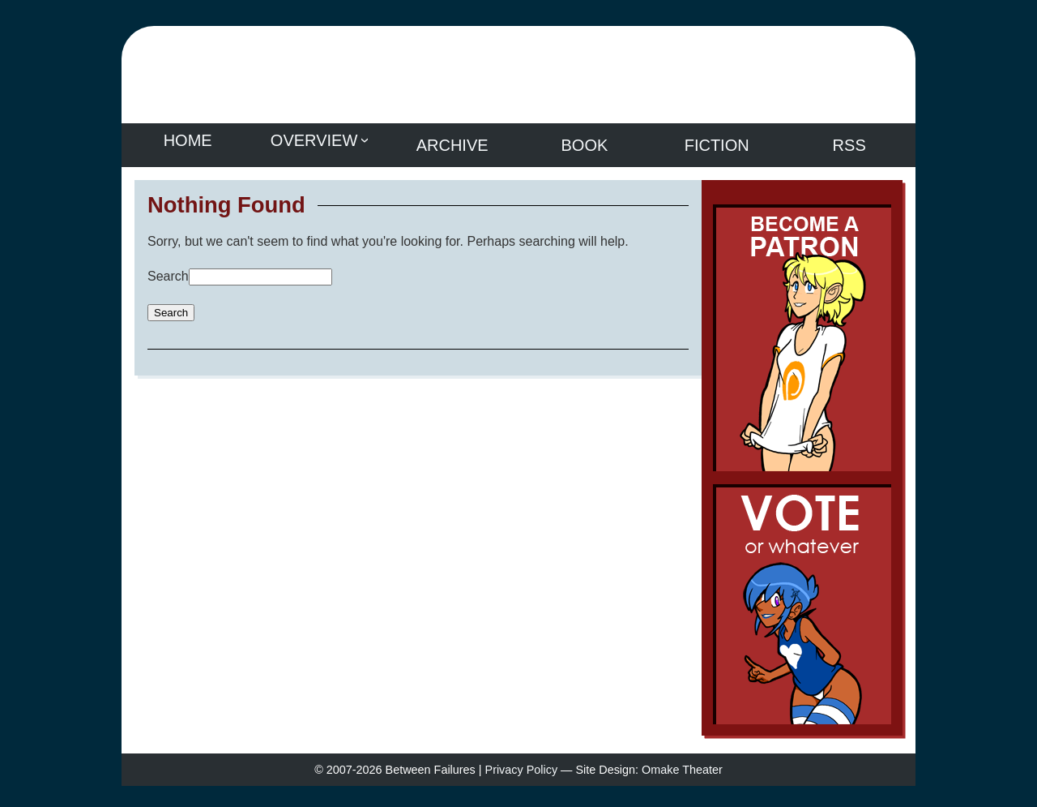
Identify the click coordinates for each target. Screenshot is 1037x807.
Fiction (717, 140)
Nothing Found (226, 195)
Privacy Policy (521, 777)
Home (188, 140)
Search (168, 266)
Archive (452, 140)
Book (584, 140)
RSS (849, 140)
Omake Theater (682, 777)
